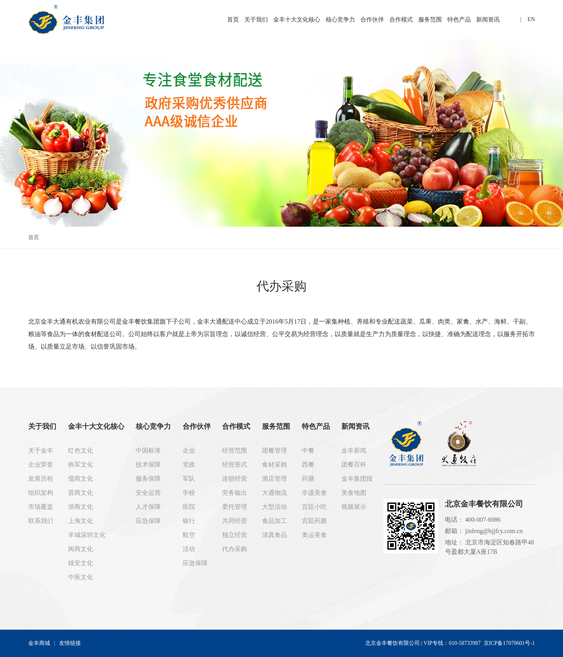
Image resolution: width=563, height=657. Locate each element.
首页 (233, 19)
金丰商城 (39, 643)
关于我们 (256, 19)
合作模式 (401, 19)
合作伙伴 (372, 19)
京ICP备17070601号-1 (509, 643)
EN (531, 19)
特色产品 (459, 19)
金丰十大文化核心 (296, 19)
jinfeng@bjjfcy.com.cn (494, 531)
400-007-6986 (483, 519)
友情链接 (70, 643)
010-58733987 (465, 643)
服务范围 (430, 19)
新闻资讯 (488, 19)
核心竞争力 (340, 19)
